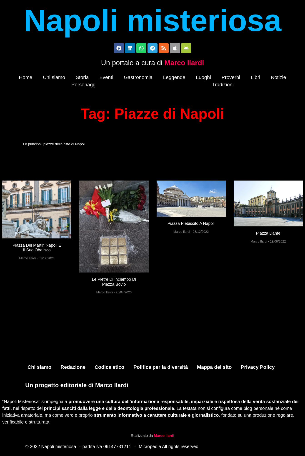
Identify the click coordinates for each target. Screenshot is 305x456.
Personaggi (84, 86)
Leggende (174, 79)
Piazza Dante (268, 234)
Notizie (278, 79)
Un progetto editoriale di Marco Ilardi (76, 386)
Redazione (72, 368)
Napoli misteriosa (152, 20)
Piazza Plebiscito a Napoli (191, 225)
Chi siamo (54, 79)
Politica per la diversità (160, 368)
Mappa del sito (214, 368)
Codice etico (109, 368)
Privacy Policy (258, 368)
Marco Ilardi (184, 64)
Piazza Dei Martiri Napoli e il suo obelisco (36, 249)
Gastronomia (138, 79)
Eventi (106, 79)
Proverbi (231, 79)
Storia (82, 79)
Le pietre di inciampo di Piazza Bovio (114, 283)
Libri (255, 79)
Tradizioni (223, 86)
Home (25, 79)
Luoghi (203, 79)
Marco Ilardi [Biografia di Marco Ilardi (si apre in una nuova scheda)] (164, 436)
